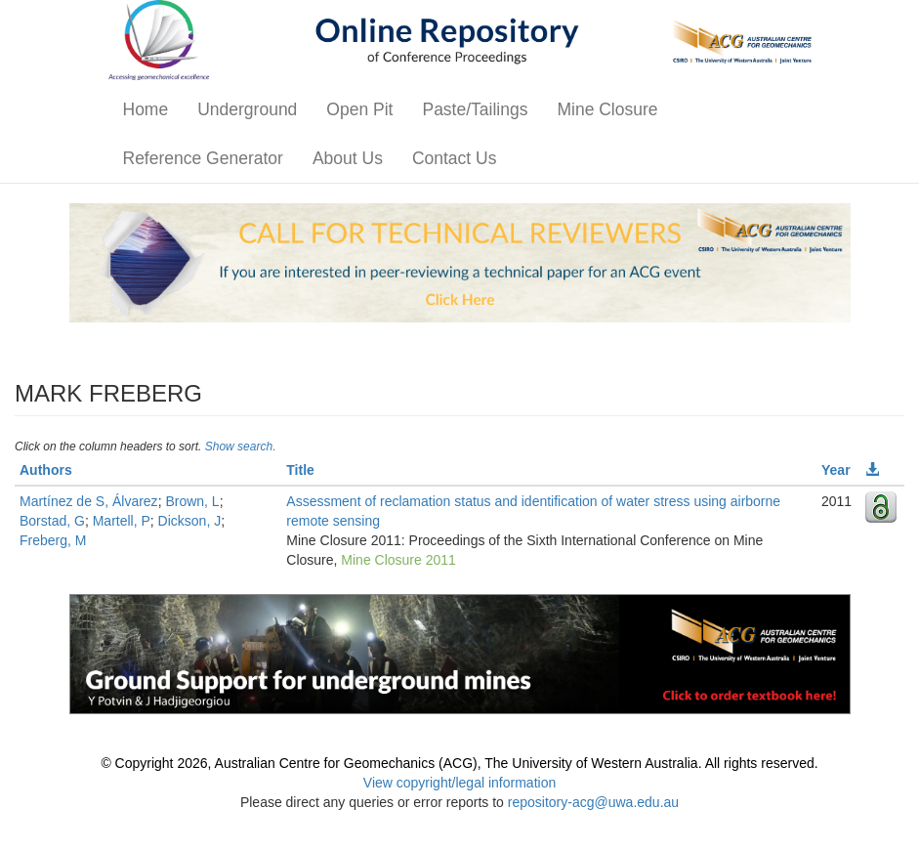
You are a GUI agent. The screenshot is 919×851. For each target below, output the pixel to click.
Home (146, 109)
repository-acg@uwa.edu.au (593, 802)
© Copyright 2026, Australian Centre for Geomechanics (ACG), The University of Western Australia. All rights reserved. (459, 763)
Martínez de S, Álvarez (89, 501)
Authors (46, 470)
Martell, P (121, 521)
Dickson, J (190, 521)
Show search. (240, 446)
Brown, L (192, 501)
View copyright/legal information (459, 782)
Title (300, 470)
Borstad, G (52, 521)
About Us (348, 158)
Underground (247, 109)
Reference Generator (203, 158)
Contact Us (454, 158)
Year (836, 470)
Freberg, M (53, 540)
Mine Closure (607, 109)
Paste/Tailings (474, 109)
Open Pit (359, 109)
